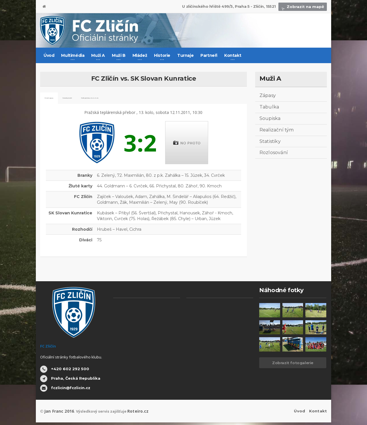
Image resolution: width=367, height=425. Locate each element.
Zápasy (267, 95)
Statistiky (269, 141)
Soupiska (269, 118)
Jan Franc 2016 (57, 413)
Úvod (49, 55)
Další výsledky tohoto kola (155, 99)
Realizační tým (276, 130)
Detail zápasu (60, 99)
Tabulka (269, 107)
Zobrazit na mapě (303, 6)
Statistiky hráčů (101, 99)
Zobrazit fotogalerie (292, 365)
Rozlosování (273, 152)
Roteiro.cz (134, 413)
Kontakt (318, 414)
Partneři (208, 55)
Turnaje (185, 55)
